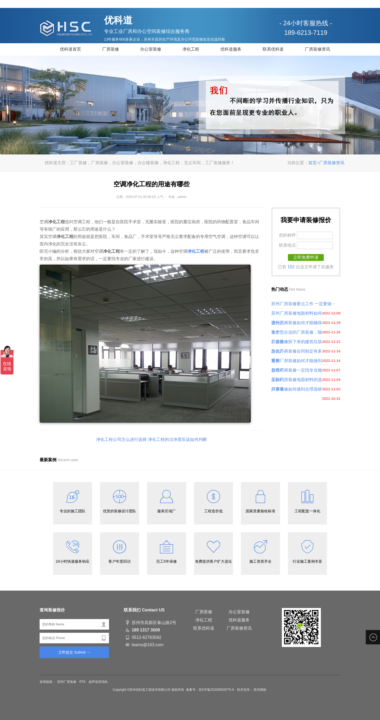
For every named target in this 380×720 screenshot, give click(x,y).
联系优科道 (273, 49)
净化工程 (190, 49)
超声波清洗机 (98, 682)
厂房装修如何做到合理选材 (296, 389)
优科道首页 (70, 49)
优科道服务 (230, 49)
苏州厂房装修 (66, 682)
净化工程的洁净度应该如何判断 (177, 439)
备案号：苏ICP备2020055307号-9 (210, 690)
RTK (82, 682)
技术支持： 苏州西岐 (251, 690)
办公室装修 (150, 49)
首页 (312, 162)
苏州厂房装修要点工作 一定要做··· (303, 303)
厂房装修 (110, 49)
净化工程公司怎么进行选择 (121, 439)
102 (291, 267)
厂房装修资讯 (317, 49)
